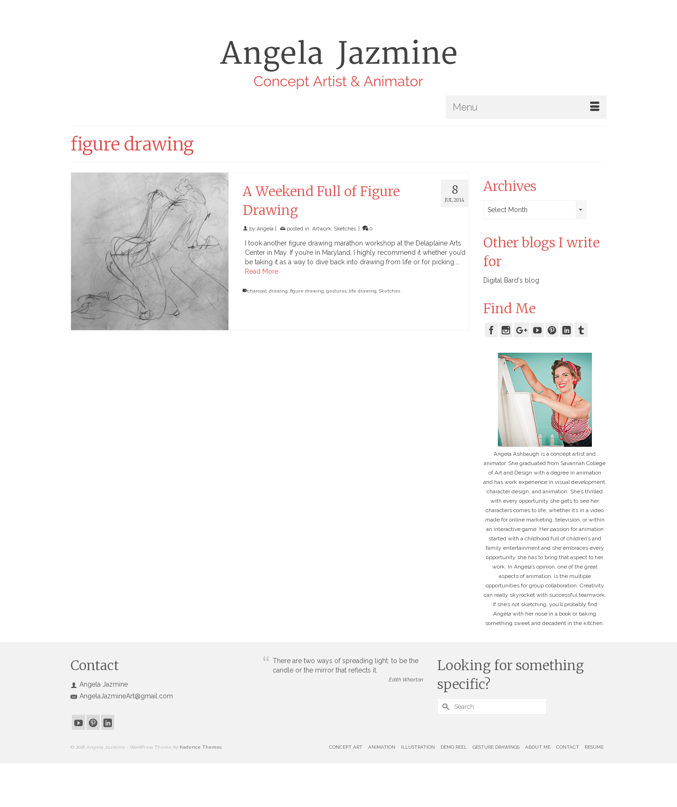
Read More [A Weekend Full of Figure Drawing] (261, 271)
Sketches (345, 229)
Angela (265, 229)
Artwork (321, 229)
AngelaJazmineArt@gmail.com (122, 696)
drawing (278, 290)
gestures (336, 290)
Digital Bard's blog (511, 280)
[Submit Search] (444, 706)
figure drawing (307, 290)
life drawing (363, 290)
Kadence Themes (200, 747)
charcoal (257, 290)
